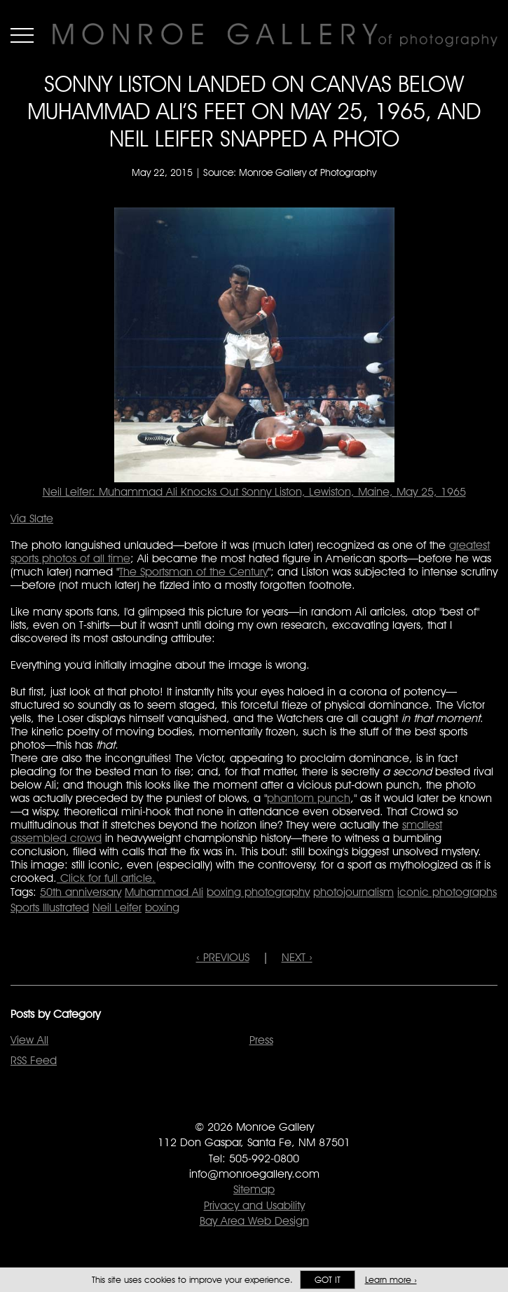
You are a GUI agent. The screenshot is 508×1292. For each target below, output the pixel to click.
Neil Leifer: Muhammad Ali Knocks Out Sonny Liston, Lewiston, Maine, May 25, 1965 (254, 491)
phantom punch (308, 798)
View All (29, 1040)
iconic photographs (447, 892)
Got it (328, 1279)
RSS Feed (34, 1060)
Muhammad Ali (164, 892)
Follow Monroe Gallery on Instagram (282, 1107)
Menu (22, 35)
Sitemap (254, 1189)
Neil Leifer (117, 907)
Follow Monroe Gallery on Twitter (254, 1107)
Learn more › (391, 1279)
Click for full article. (106, 878)
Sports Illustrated (50, 907)
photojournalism (353, 892)
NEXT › (297, 957)
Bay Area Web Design (254, 1221)
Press (261, 1040)
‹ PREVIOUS (222, 957)
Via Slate (32, 518)
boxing (162, 907)
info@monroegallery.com (254, 1174)
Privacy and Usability (254, 1205)
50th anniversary (80, 892)
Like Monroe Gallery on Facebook (226, 1107)
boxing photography (258, 892)
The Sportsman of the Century (193, 571)
